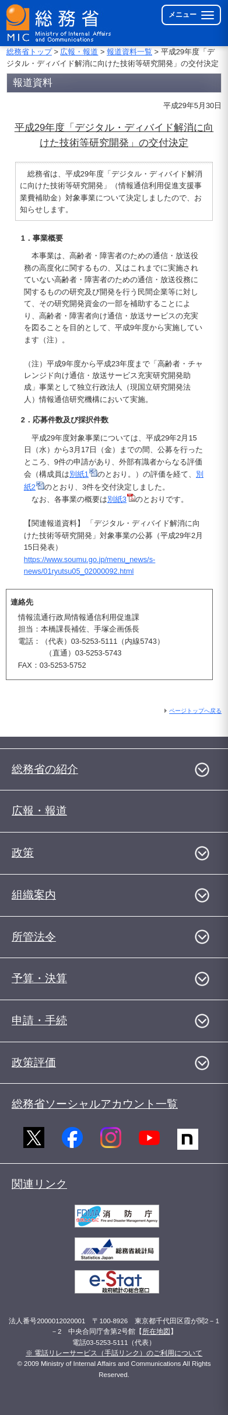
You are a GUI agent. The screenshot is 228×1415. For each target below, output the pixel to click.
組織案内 (34, 895)
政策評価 (34, 1062)
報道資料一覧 (129, 51)
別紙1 (83, 474)
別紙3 (121, 499)
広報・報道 (79, 51)
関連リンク (39, 1184)
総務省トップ (29, 51)
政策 (23, 853)
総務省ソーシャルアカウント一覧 (95, 1104)
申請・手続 (39, 1020)
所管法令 (34, 937)
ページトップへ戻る (195, 711)
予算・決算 (39, 978)
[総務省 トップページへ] (59, 23)
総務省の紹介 (45, 769)
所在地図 (156, 1331)
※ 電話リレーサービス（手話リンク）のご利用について (114, 1353)
